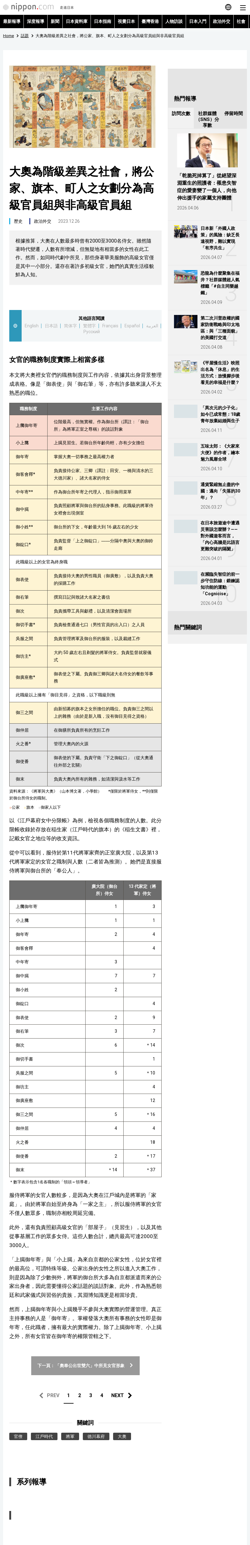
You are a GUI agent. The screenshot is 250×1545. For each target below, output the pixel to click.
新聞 (55, 21)
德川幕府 (96, 1436)
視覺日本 (126, 21)
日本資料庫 (76, 21)
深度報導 (35, 21)
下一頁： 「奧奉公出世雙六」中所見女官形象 (85, 1365)
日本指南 (102, 21)
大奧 (122, 1436)
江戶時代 (44, 1436)
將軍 (70, 1436)
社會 (241, 21)
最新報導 (11, 21)
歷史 (18, 221)
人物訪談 (174, 21)
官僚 (18, 1436)
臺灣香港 (150, 21)
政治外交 (221, 21)
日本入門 (197, 21)
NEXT (117, 1395)
